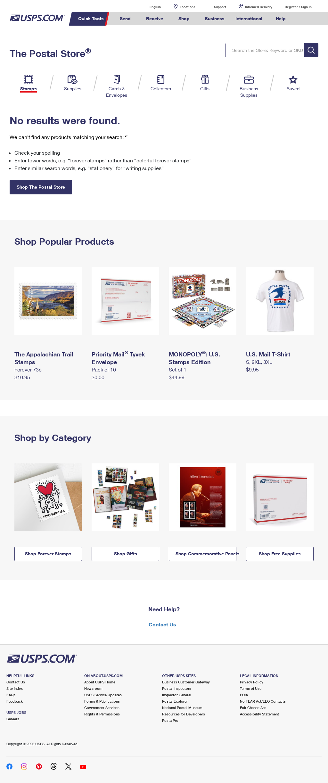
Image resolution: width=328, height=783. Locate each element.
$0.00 (98, 377)
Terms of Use (250, 688)
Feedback (14, 701)
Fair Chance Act (253, 708)
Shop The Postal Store (41, 187)
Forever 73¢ (28, 369)
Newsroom (93, 688)
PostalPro (170, 720)
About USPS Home (99, 682)
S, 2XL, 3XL (259, 362)
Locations (187, 7)
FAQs (10, 695)
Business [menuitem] (215, 18)
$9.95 (252, 369)
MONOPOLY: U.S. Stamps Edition (194, 358)
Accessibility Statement (259, 714)
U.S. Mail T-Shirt (268, 354)
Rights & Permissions (102, 714)
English (148, 6)
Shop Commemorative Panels (206, 553)
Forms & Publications (102, 701)
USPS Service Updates (103, 695)
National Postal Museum (182, 708)
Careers (12, 719)
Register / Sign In (298, 7)
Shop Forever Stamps (48, 553)
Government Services (101, 708)
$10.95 (22, 377)
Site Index (14, 688)
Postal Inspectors (176, 688)
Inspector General (176, 695)
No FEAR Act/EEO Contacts (263, 701)
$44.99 (176, 377)
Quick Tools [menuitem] (91, 18)
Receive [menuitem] (154, 18)
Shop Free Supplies (280, 553)
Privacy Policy (251, 682)
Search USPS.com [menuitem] (302, 19)
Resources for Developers (183, 714)
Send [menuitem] (125, 18)
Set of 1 (177, 369)
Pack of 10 (104, 369)
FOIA (244, 695)
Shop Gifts (125, 553)
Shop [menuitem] (184, 18)
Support (220, 7)
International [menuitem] (248, 18)
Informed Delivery (258, 7)
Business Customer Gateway (186, 682)
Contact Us (162, 624)
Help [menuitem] (281, 18)
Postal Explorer (175, 701)
